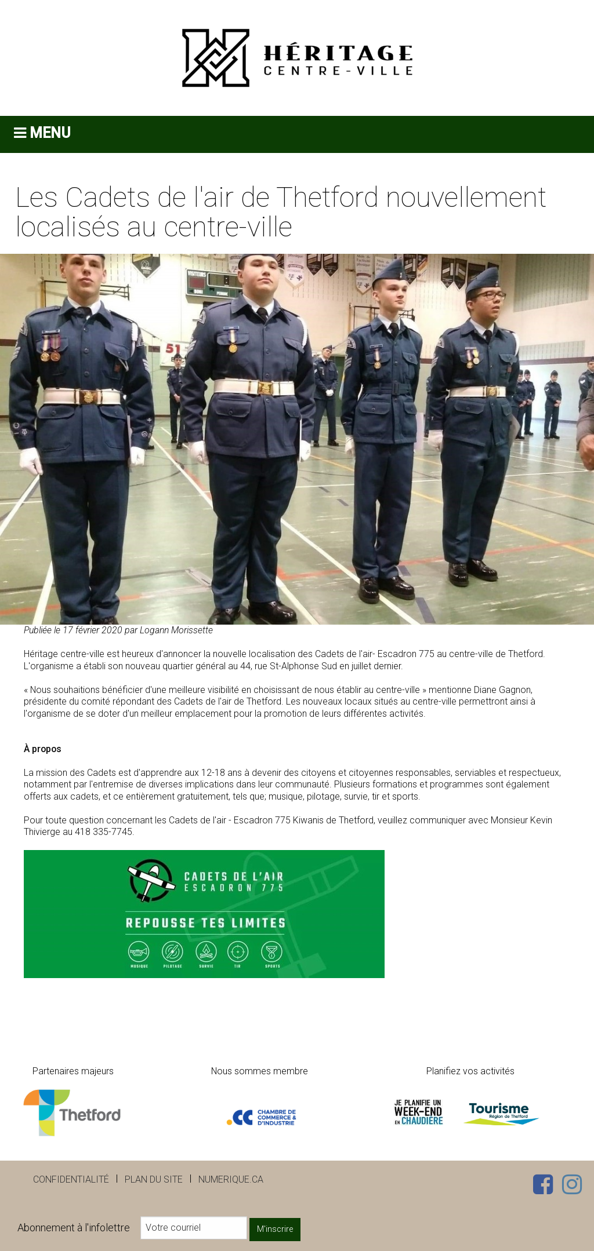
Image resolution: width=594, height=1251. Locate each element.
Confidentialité (71, 1179)
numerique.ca (230, 1179)
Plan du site (154, 1179)
